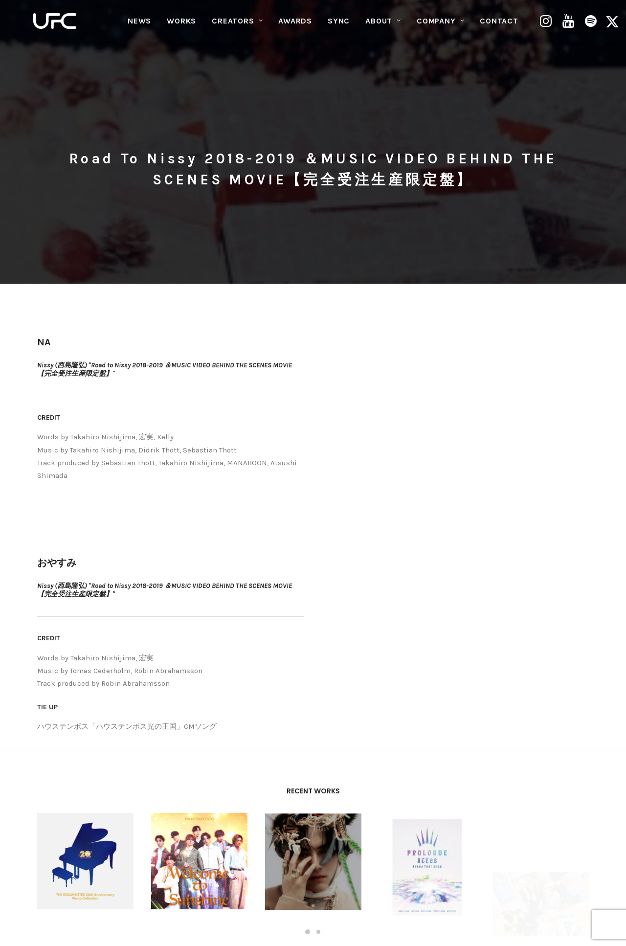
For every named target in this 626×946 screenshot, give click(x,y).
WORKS (181, 27)
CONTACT (499, 27)
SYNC (339, 27)
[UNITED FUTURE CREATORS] (56, 27)
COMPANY (440, 27)
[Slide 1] (307, 780)
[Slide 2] (318, 780)
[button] (547, 27)
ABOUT (383, 27)
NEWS (139, 27)
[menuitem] (139, 27)
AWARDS (295, 27)
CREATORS (237, 27)
